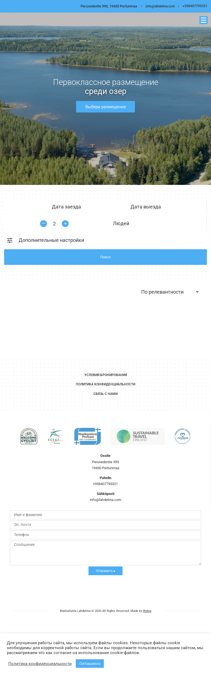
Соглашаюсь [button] (90, 663)
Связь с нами (106, 393)
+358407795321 (194, 6)
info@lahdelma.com (159, 6)
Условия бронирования (105, 375)
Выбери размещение (105, 106)
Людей (121, 223)
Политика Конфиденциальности (105, 384)
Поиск (105, 257)
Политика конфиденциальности (40, 663)
